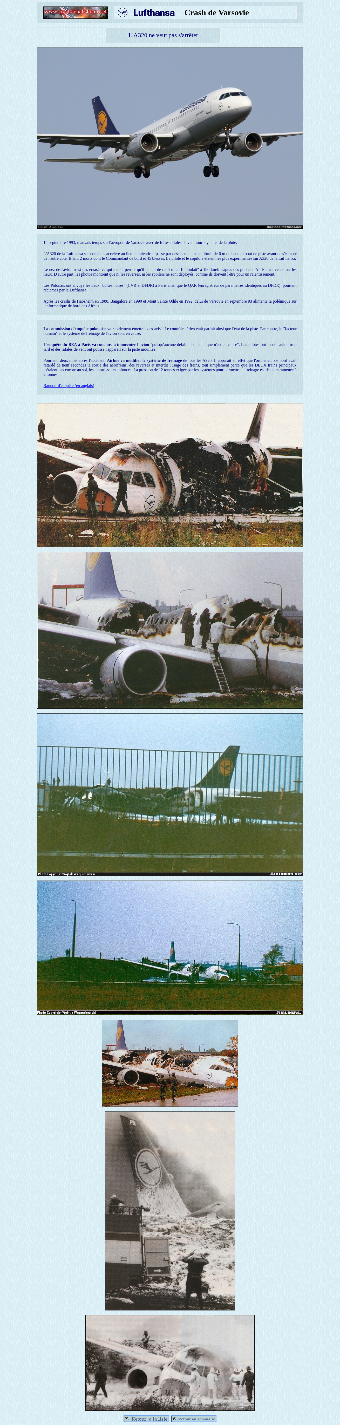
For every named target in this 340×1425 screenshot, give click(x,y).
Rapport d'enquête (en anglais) (69, 385)
